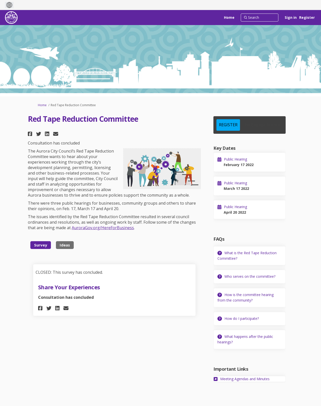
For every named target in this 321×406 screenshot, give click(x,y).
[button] (31, 134)
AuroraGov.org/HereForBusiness (103, 227)
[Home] (229, 17)
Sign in (291, 17)
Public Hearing (235, 159)
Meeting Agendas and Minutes (245, 378)
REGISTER (228, 124)
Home (42, 105)
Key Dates (224, 148)
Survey (40, 244)
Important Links (230, 369)
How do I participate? (241, 318)
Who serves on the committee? (249, 276)
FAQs (218, 239)
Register (307, 17)
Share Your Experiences (69, 287)
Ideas (65, 244)
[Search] (259, 18)
